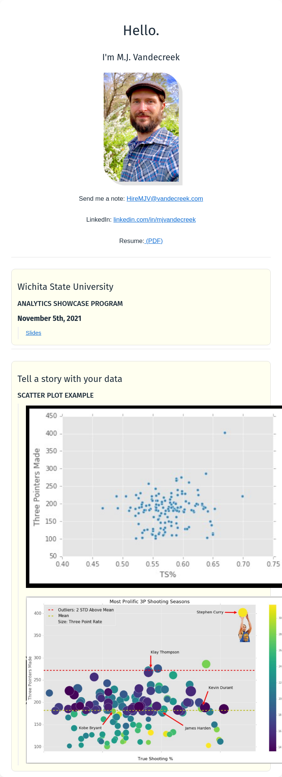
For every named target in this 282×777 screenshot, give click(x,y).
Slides (33, 333)
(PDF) (153, 241)
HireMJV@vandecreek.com (165, 198)
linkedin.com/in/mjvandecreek (154, 219)
